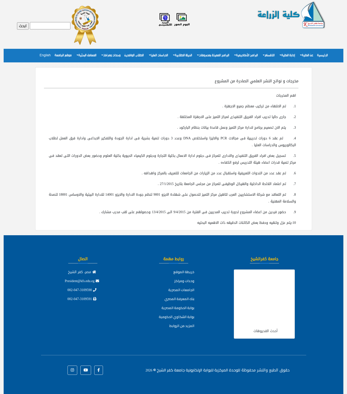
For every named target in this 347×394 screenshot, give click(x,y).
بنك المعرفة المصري (179, 299)
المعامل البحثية (87, 55)
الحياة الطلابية (183, 55)
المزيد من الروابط (181, 326)
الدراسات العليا (159, 55)
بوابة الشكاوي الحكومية (176, 317)
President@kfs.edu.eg (82, 281)
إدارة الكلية (288, 55)
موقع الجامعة (63, 55)
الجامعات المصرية (181, 290)
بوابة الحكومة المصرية (177, 308)
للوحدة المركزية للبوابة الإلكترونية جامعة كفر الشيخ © (192, 370)
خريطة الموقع (183, 272)
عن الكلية (307, 55)
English (45, 55)
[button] (98, 370)
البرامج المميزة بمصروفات (214, 55)
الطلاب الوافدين (134, 55)
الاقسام (270, 55)
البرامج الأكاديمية (247, 55)
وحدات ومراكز (111, 55)
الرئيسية (322, 55)
